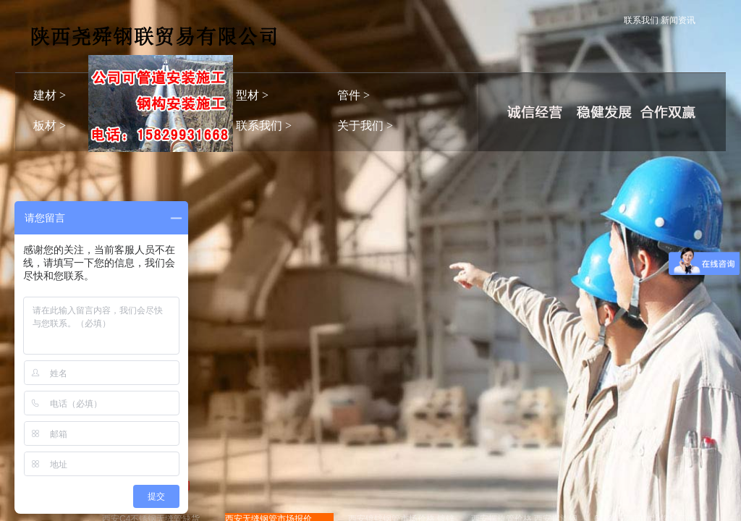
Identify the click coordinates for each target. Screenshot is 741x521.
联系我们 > (264, 125)
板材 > (49, 125)
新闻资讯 (678, 20)
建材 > (49, 95)
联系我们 (641, 20)
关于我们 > (365, 125)
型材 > (252, 95)
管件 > (353, 95)
